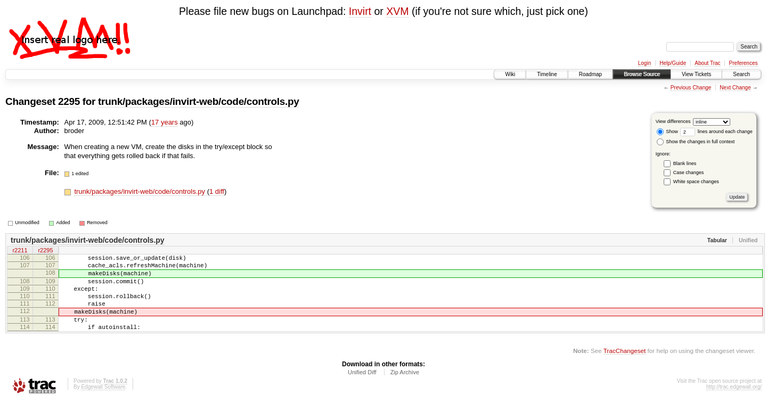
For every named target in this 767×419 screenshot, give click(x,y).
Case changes (688, 172)
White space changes (696, 181)
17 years (164, 122)
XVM (397, 11)
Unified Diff (362, 390)
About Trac (707, 63)
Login (644, 63)
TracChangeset (624, 368)
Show (667, 131)
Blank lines (685, 163)
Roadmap (590, 74)
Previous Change (691, 88)
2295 (69, 101)
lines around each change (716, 131)
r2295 (45, 251)
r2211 (19, 251)
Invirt (360, 11)
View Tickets (696, 74)
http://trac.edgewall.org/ (734, 404)
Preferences (743, 63)
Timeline (547, 74)
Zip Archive (404, 390)
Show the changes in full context (696, 141)
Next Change (735, 88)
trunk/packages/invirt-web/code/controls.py (198, 101)
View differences (673, 121)
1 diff (216, 191)
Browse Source (642, 74)
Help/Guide (672, 63)
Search (741, 74)
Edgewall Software (103, 404)
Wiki (510, 74)
